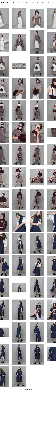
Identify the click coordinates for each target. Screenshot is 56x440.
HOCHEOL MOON (7, 2)
